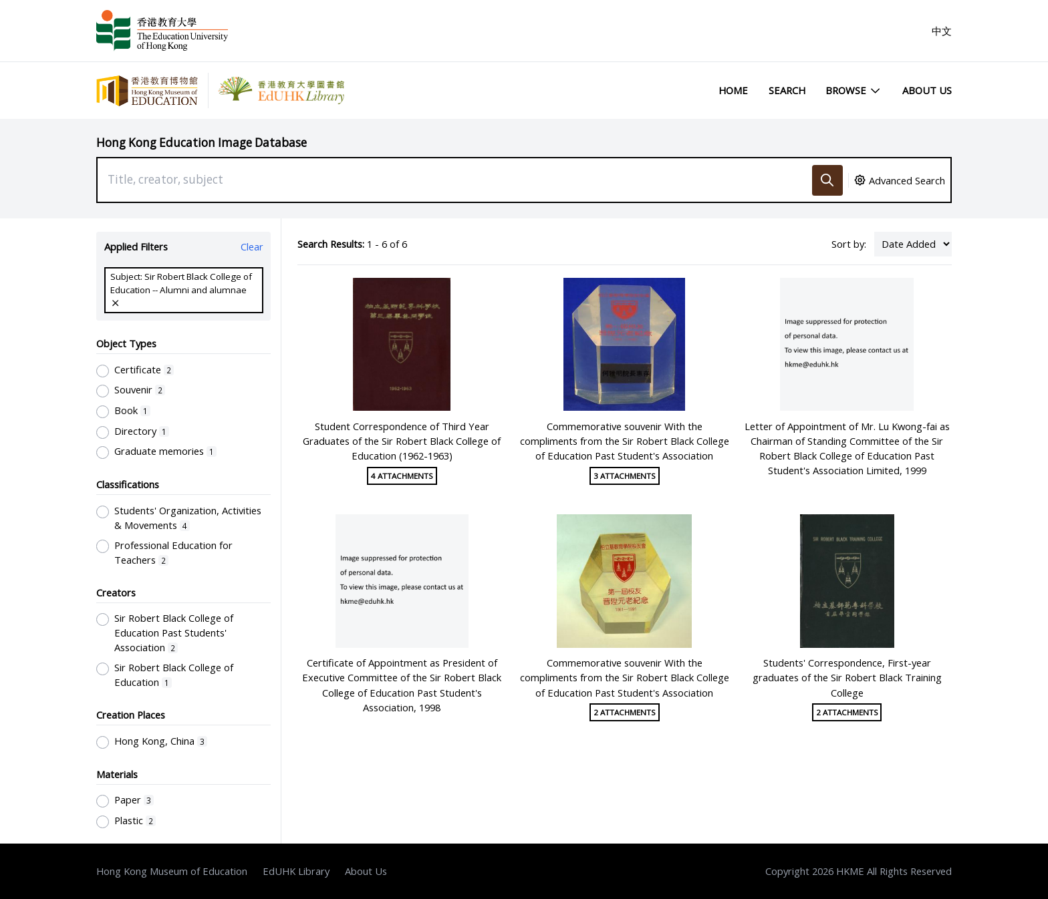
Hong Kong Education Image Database (201, 142)
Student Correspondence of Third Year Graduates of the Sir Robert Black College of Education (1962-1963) (402, 440)
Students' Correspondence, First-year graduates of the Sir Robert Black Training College (847, 677)
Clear (252, 246)
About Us (927, 90)
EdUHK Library (296, 871)
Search (787, 90)
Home (733, 90)
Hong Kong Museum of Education (171, 871)
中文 (942, 30)
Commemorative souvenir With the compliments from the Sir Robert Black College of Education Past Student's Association (624, 440)
